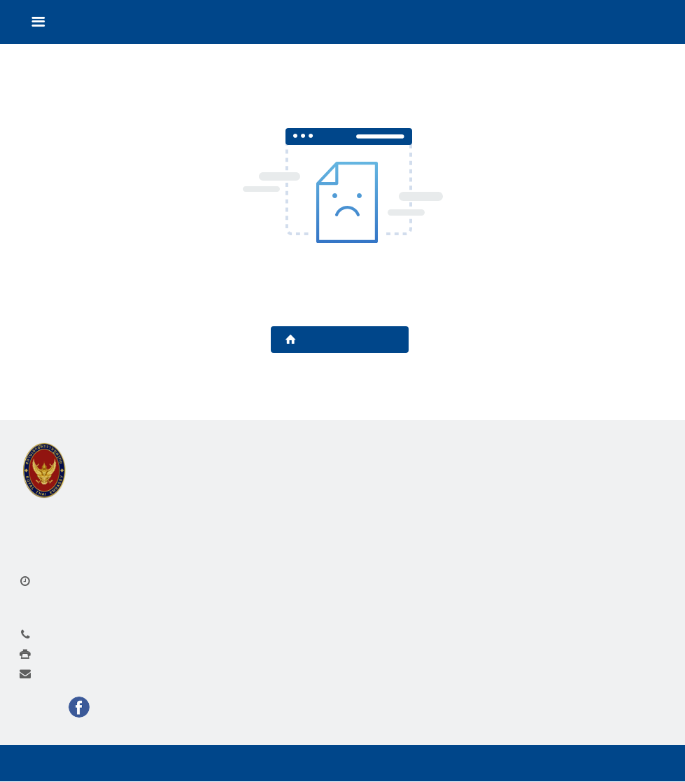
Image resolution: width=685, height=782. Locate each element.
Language (629, 22)
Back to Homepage (340, 339)
